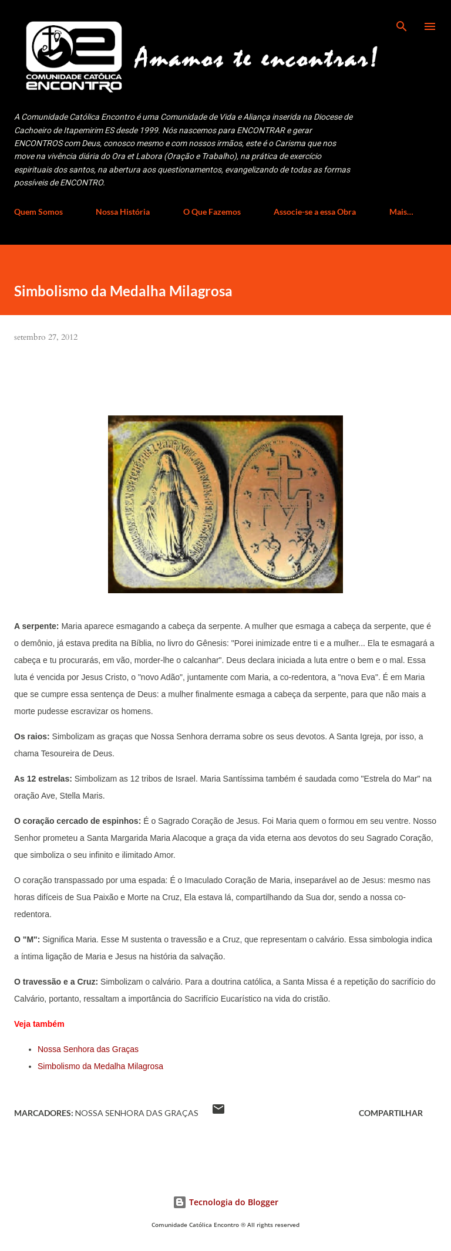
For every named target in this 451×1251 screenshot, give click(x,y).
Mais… (401, 212)
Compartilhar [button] (391, 1113)
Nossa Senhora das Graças (88, 1049)
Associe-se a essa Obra (315, 212)
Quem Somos (38, 212)
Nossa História (123, 212)
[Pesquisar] (402, 21)
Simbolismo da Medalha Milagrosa (100, 1066)
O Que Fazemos (212, 212)
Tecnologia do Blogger (225, 1202)
